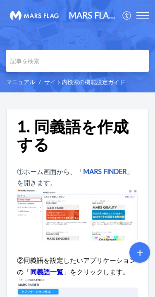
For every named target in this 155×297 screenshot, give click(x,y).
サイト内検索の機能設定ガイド (84, 82)
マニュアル (20, 82)
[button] (127, 15)
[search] (77, 61)
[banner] (77, 46)
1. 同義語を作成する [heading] (73, 136)
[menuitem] (127, 15)
